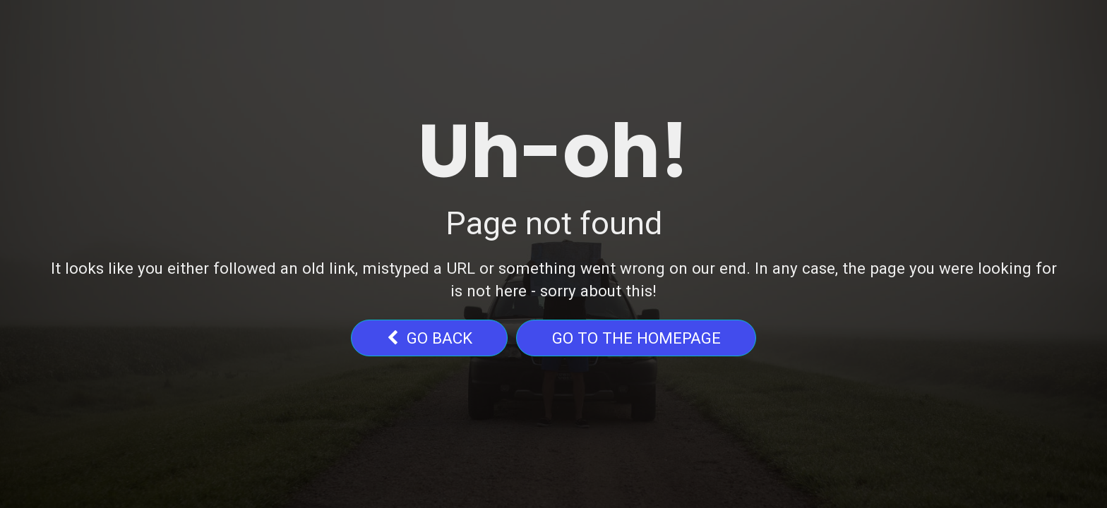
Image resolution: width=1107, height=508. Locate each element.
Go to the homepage (636, 338)
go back (429, 338)
